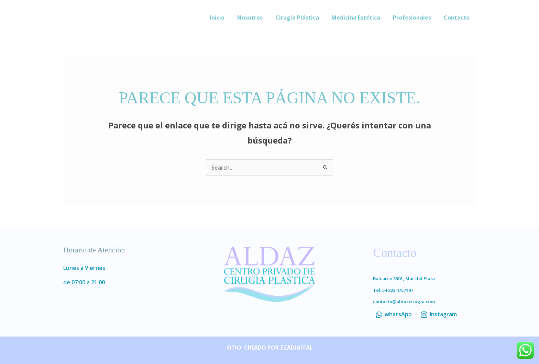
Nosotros (257, 17)
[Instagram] (438, 314)
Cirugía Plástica (302, 17)
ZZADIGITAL (296, 347)
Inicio (226, 17)
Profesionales (414, 17)
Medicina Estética (360, 17)
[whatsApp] (393, 314)
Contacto (457, 17)
